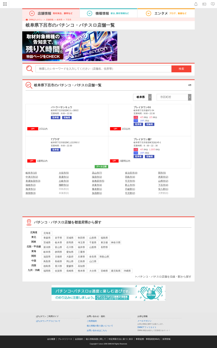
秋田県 (81, 237)
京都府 (58, 256)
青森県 (47, 237)
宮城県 (69, 237)
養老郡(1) (97, 189)
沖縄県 (127, 270)
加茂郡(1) (97, 193)
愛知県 (69, 252)
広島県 (81, 261)
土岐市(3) (64, 181)
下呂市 (68, 20)
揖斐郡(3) (31, 193)
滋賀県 (47, 256)
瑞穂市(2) (31, 185)
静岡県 (58, 252)
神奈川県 (115, 242)
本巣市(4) (97, 185)
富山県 (58, 247)
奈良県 (92, 256)
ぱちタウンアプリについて (48, 321)
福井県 (81, 247)
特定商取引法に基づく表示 (121, 339)
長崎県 (69, 270)
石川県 (69, 247)
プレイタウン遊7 (142, 139)
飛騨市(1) (64, 185)
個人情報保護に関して (96, 339)
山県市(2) (163, 181)
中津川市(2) (32, 177)
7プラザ (55, 139)
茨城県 (47, 242)
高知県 (81, 266)
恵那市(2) (163, 177)
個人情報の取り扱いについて (100, 326)
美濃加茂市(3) (33, 181)
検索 (181, 68)
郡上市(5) (130, 185)
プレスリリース (65, 339)
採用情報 (166, 339)
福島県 (104, 237)
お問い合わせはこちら (97, 330)
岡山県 (69, 261)
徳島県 (47, 266)
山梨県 (92, 247)
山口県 (92, 261)
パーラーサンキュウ (61, 107)
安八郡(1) (163, 189)
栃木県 (58, 242)
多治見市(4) (131, 173)
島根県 (58, 261)
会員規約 (79, 339)
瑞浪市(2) (97, 177)
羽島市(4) (130, 177)
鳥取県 (47, 261)
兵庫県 (81, 256)
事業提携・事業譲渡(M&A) (148, 339)
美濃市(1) (64, 177)
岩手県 (58, 237)
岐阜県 (59, 20)
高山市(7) (97, 173)
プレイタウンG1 (142, 107)
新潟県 (47, 247)
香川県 (58, 266)
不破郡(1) (130, 189)
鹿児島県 (115, 270)
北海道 (47, 233)
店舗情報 (49, 20)
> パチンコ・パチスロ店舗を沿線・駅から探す (163, 276)
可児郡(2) (130, 193)
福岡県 (47, 270)
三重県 (81, 252)
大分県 (92, 270)
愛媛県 (69, 266)
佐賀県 (58, 270)
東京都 (104, 242)
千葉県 (92, 242)
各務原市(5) (98, 181)
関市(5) (162, 173)
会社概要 (51, 339)
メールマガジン (144, 321)
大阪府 (69, 256)
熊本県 (81, 270)
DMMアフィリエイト (147, 327)
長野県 (104, 247)
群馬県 (69, 242)
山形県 (92, 237)
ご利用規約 (92, 321)
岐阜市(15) (31, 173)
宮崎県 (104, 270)
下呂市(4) (163, 185)
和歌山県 (104, 256)
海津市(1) (31, 189)
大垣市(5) (64, 173)
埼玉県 (81, 242)
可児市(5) (130, 181)
